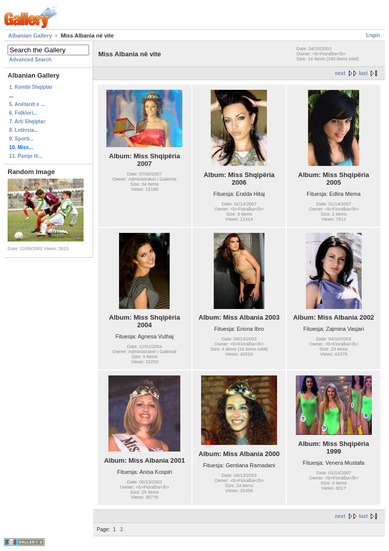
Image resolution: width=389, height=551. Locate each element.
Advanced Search (30, 59)
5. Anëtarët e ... (27, 104)
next (340, 73)
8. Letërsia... (23, 130)
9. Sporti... (21, 139)
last (363, 73)
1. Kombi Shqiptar (31, 87)
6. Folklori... (23, 113)
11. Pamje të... (26, 156)
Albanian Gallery (30, 35)
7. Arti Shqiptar (27, 121)
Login (373, 35)
